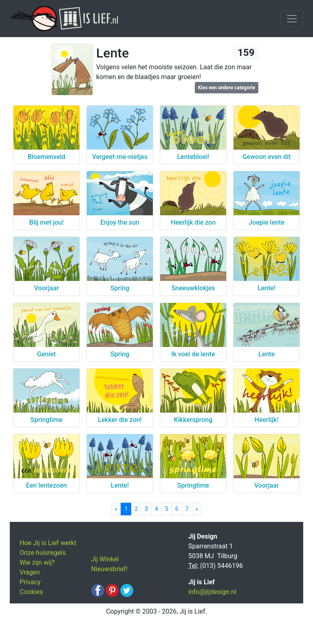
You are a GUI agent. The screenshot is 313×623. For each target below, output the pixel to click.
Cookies (31, 592)
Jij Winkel (105, 559)
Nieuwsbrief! (109, 569)
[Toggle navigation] (291, 19)
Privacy (30, 582)
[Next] (197, 509)
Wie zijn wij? (37, 562)
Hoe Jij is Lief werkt (48, 543)
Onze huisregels (43, 553)
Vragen (30, 572)
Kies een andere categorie (226, 88)
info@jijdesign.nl (212, 592)
